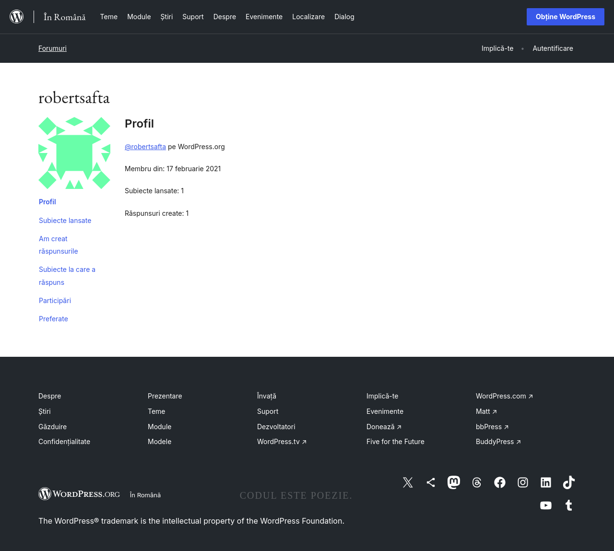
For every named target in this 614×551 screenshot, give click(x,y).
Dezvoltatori (276, 426)
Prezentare (165, 396)
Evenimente (384, 411)
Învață (266, 396)
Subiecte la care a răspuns (67, 275)
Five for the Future (395, 441)
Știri (44, 411)
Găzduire (52, 426)
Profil (47, 202)
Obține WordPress (565, 16)
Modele (159, 441)
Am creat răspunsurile (58, 244)
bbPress (492, 426)
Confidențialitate (64, 441)
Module (159, 426)
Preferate (53, 319)
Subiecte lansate (65, 220)
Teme (156, 411)
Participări (55, 300)
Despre (49, 396)
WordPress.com (504, 396)
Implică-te (382, 396)
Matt (486, 411)
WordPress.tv (282, 441)
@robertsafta (145, 146)
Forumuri (52, 48)
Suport (267, 411)
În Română (145, 495)
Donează (383, 426)
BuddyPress (498, 441)
